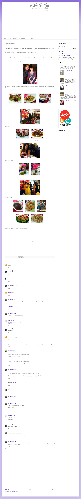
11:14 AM (15, 369)
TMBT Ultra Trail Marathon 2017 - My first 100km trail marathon (69, 93)
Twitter (28, 38)
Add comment (7, 448)
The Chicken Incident (68, 70)
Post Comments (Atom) (14, 491)
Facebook (14, 38)
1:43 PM (13, 306)
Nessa (9, 292)
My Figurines (23, 38)
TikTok (18, 38)
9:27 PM (14, 424)
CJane (9, 389)
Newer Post (7, 489)
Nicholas (9, 350)
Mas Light (10, 285)
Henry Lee (10, 415)
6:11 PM (13, 415)
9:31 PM (11, 263)
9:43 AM (14, 441)
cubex (9, 263)
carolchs (9, 320)
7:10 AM (14, 328)
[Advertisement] (30, 482)
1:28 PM (11, 389)
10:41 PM (11, 278)
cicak (9, 278)
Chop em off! (62, 65)
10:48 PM (15, 285)
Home (5, 38)
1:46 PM (14, 313)
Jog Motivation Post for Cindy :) (70, 100)
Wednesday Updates (68, 78)
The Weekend (67, 85)
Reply (9, 267)
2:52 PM (14, 403)
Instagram (9, 38)
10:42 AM (12, 343)
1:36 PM (14, 299)
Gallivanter (10, 306)
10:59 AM (12, 292)
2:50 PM (14, 396)
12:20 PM (14, 382)
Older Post (53, 489)
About (32, 38)
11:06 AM (13, 350)
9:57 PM (12, 320)
